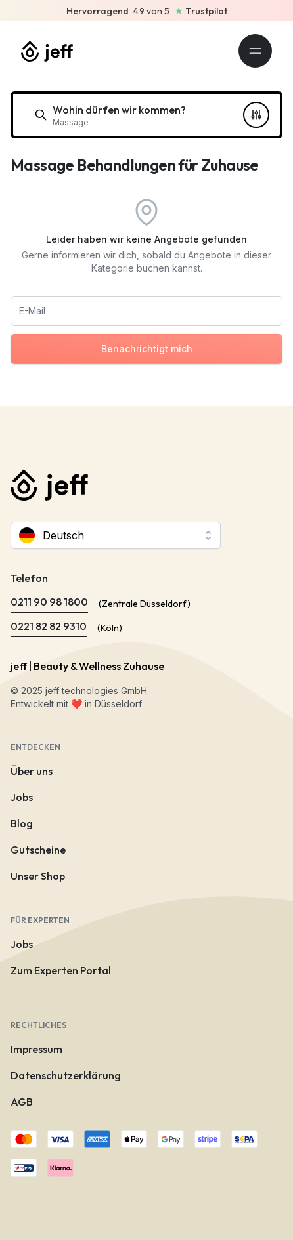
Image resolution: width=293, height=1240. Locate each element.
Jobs (22, 797)
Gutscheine (38, 849)
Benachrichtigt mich (146, 348)
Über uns (32, 770)
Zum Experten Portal (61, 970)
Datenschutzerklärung (66, 1075)
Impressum (36, 1049)
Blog (22, 823)
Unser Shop (38, 875)
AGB (22, 1101)
